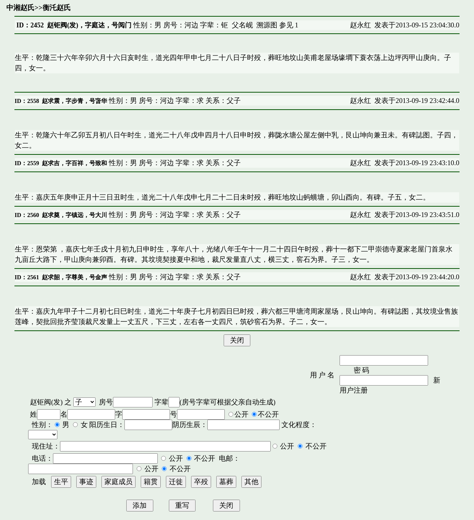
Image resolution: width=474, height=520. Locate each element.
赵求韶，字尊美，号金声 (74, 277)
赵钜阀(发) (46, 402)
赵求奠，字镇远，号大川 (74, 215)
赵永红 (360, 25)
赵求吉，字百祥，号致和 (74, 163)
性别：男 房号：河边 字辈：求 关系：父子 (174, 100)
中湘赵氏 (20, 7)
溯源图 (266, 25)
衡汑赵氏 (57, 7)
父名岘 (242, 25)
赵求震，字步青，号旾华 (74, 101)
